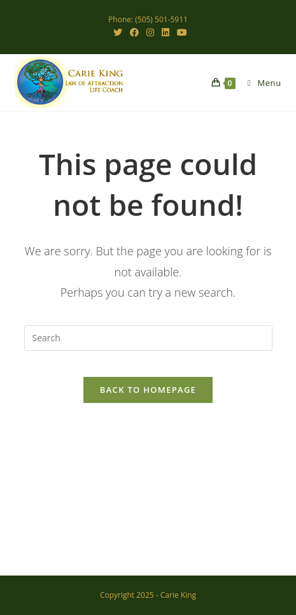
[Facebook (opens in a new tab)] (134, 32)
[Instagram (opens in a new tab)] (150, 32)
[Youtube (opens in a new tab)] (180, 32)
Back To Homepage (148, 389)
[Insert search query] (148, 338)
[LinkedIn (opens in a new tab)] (165, 32)
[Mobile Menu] (259, 82)
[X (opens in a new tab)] (117, 32)
